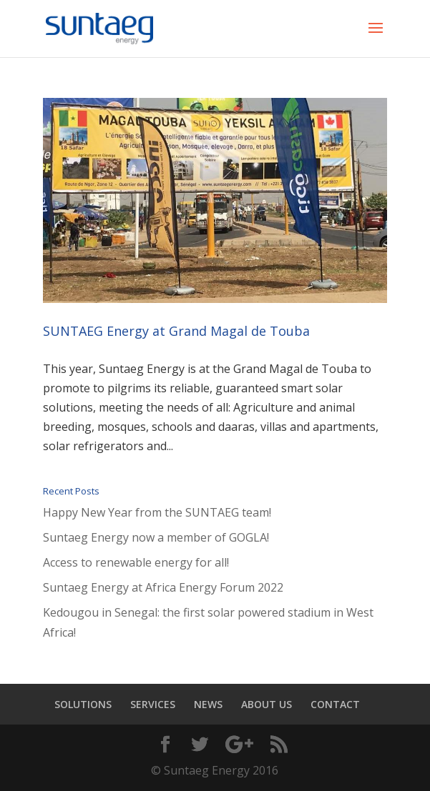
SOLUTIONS (83, 704)
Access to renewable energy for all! (136, 562)
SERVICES (152, 704)
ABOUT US (266, 704)
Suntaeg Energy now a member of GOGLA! (156, 537)
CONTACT (335, 704)
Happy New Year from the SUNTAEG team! (157, 512)
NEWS (208, 704)
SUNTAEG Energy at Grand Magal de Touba (176, 330)
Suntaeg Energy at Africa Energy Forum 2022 (163, 587)
